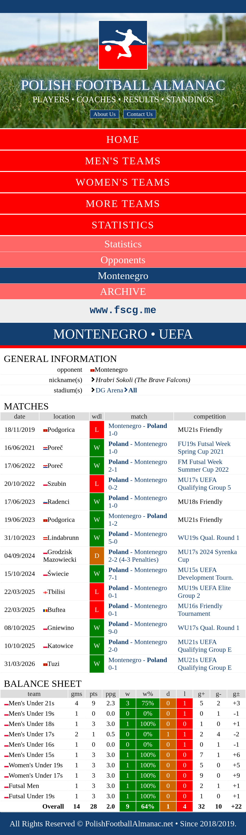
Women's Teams (122, 182)
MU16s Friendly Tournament (200, 609)
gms (76, 693)
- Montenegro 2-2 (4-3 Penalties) (137, 555)
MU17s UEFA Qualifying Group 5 (204, 483)
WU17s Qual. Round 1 (209, 627)
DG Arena (109, 390)
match (139, 416)
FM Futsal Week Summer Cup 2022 (203, 465)
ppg (111, 693)
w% (148, 693)
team (34, 693)
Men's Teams (123, 160)
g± (236, 693)
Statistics (123, 225)
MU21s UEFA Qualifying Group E (205, 645)
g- (218, 693)
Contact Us (140, 114)
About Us (104, 114)
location (64, 416)
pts (94, 693)
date (19, 416)
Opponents (122, 259)
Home (123, 139)
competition (210, 416)
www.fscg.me (123, 310)
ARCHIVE (123, 291)
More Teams (123, 203)
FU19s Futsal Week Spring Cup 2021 (204, 447)
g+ (201, 693)
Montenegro (123, 275)
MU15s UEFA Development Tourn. (205, 573)
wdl (97, 416)
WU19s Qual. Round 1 (209, 537)
